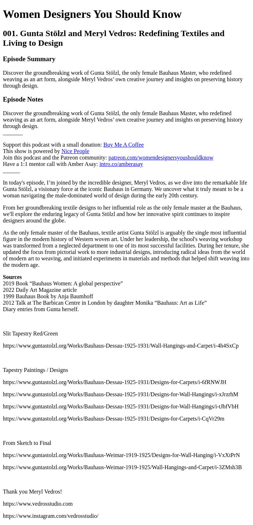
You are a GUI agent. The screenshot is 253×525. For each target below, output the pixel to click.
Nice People (75, 151)
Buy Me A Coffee (123, 145)
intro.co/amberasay (121, 164)
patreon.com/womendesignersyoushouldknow (161, 157)
